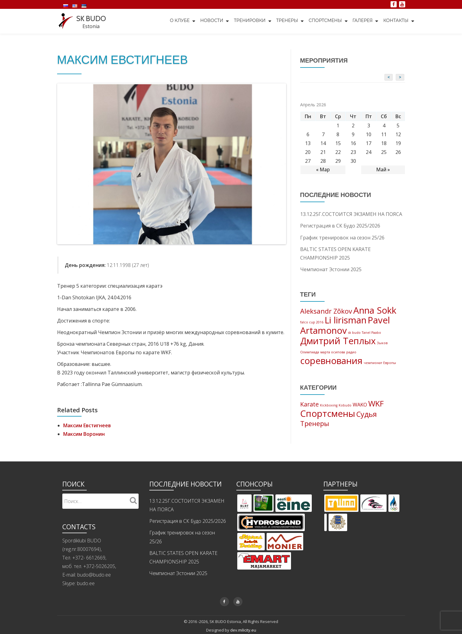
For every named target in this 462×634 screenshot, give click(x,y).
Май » (383, 169)
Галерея (362, 21)
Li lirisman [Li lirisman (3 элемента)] (345, 320)
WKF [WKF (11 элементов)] (376, 404)
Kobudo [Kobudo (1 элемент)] (345, 406)
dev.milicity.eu (243, 629)
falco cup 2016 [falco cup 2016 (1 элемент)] (311, 322)
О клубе (177, 21)
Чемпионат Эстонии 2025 (331, 268)
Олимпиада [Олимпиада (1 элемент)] (309, 352)
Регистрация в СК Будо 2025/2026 (340, 225)
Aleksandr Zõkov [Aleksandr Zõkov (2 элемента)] (326, 310)
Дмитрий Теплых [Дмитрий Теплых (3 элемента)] (338, 341)
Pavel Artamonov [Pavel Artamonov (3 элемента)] (345, 325)
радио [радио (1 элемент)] (351, 352)
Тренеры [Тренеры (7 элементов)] (314, 424)
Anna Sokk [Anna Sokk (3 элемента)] (374, 310)
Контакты (395, 21)
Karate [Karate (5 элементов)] (309, 405)
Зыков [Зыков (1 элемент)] (382, 343)
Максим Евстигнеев (87, 425)
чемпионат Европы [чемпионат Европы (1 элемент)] (380, 363)
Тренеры (286, 21)
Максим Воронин (84, 433)
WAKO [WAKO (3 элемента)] (360, 405)
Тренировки (248, 21)
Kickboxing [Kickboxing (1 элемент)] (328, 406)
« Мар (323, 169)
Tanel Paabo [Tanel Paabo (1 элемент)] (371, 332)
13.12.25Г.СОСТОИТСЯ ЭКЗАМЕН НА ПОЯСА (351, 213)
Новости (209, 21)
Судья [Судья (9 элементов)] (366, 415)
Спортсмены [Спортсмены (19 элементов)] (327, 414)
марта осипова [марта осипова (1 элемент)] (332, 352)
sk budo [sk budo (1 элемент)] (354, 332)
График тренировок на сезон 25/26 (342, 237)
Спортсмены (324, 21)
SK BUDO (91, 18)
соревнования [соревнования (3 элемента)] (331, 361)
